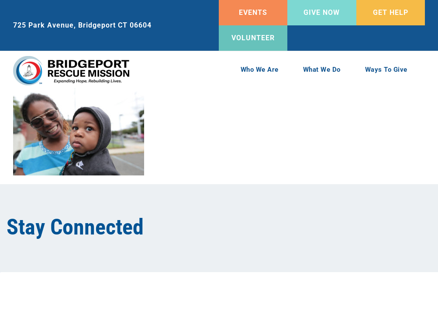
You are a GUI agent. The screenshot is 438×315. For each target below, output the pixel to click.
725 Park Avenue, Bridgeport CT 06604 (82, 25)
